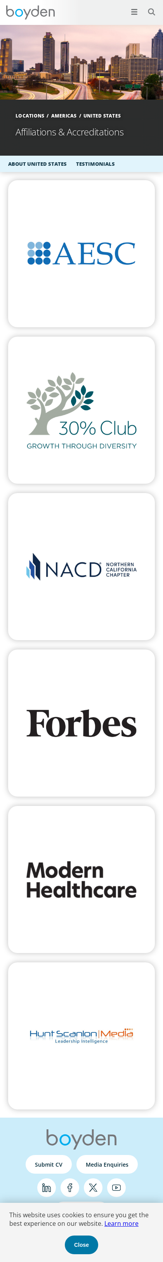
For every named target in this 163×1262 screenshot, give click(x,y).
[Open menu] (134, 11)
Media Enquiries (107, 1164)
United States (102, 115)
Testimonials (95, 163)
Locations (30, 115)
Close (81, 1245)
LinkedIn (46, 1187)
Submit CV (48, 1164)
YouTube (116, 1187)
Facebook (70, 1187)
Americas (64, 115)
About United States (37, 163)
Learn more (121, 1223)
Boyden (30, 12)
